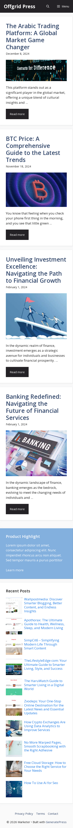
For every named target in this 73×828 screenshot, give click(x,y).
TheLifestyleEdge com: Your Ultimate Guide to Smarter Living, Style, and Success (45, 664)
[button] (47, 6)
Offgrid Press (19, 6)
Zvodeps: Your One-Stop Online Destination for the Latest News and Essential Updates (44, 707)
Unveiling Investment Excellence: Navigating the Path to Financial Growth (36, 269)
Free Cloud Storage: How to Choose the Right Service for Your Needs (45, 766)
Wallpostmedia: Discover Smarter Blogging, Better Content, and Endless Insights (43, 605)
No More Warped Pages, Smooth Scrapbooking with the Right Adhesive (45, 746)
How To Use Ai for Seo (41, 783)
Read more (17, 114)
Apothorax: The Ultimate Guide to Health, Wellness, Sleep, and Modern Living (44, 624)
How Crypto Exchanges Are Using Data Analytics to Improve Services (44, 726)
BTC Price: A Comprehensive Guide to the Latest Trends (33, 149)
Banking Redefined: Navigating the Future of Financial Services (33, 407)
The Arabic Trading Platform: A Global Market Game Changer (32, 36)
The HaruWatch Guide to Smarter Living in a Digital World (44, 685)
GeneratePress (56, 822)
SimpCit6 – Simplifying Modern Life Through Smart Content (41, 644)
